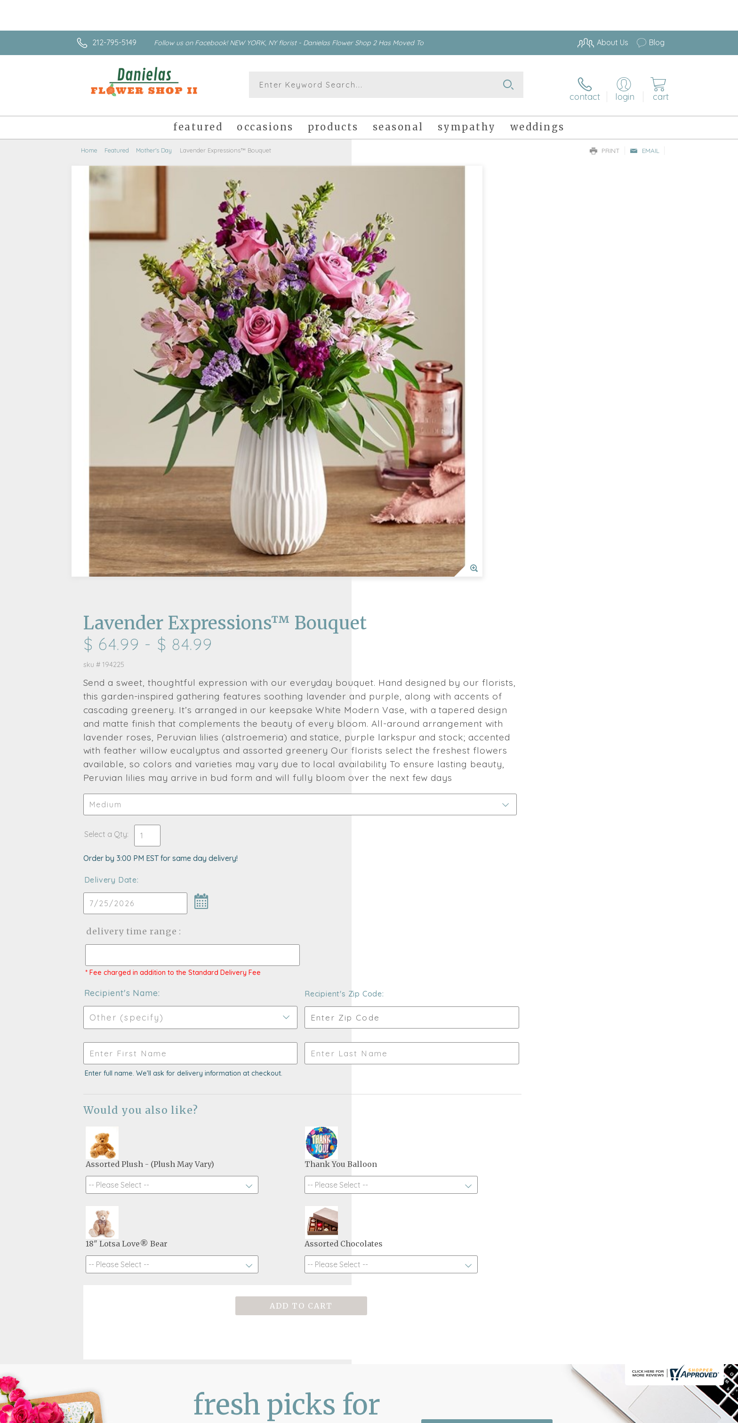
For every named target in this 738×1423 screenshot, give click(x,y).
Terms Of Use (458, 1413)
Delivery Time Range (416, 530)
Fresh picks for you (287, 1126)
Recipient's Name (407, 600)
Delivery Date (396, 478)
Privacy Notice (514, 1413)
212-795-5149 (114, 42)
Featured (116, 143)
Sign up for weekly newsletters (487, 1120)
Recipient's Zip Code (555, 601)
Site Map (639, 1413)
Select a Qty (391, 433)
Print (605, 144)
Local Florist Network (581, 1413)
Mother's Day (154, 143)
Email (644, 144)
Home (89, 143)
